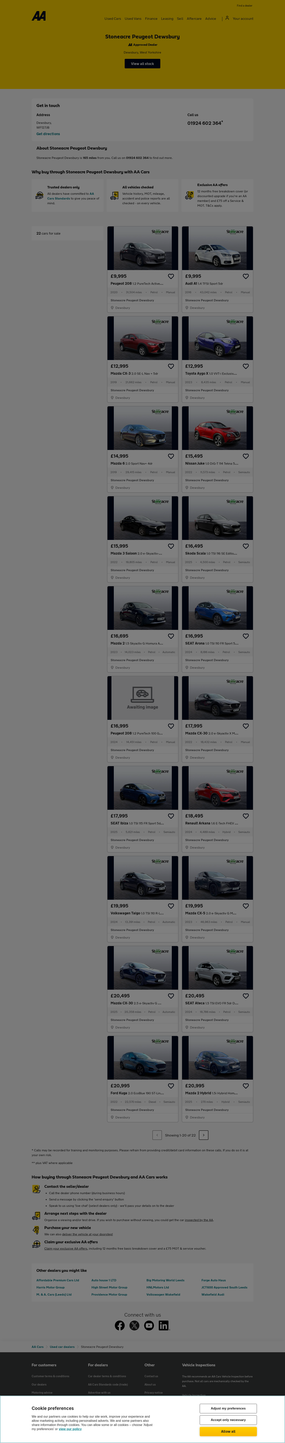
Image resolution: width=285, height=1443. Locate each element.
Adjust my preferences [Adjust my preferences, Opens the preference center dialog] (228, 1408)
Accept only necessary (228, 1420)
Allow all (228, 1431)
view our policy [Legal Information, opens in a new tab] (70, 1429)
